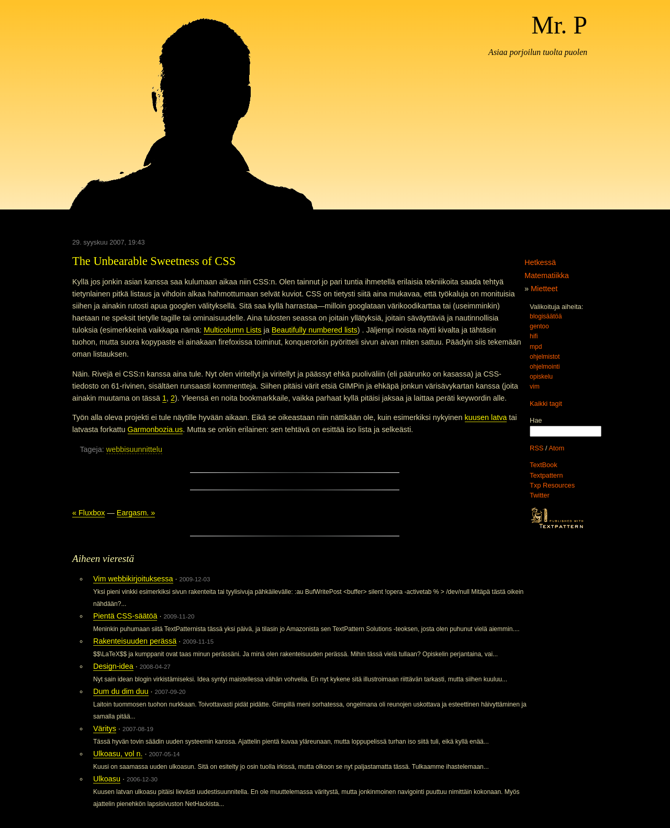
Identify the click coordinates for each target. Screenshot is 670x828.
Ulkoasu (106, 779)
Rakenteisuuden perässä (134, 641)
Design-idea (113, 666)
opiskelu (541, 376)
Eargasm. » (136, 513)
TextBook (543, 465)
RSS (536, 448)
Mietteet (544, 288)
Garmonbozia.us (155, 429)
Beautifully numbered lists (315, 330)
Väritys (104, 728)
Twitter (540, 495)
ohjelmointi (545, 366)
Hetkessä (540, 262)
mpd (536, 346)
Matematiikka (546, 275)
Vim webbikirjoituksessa (133, 579)
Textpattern (546, 475)
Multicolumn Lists (232, 330)
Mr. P (559, 25)
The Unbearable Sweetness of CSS (154, 261)
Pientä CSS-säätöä (125, 616)
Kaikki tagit (546, 403)
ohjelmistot (545, 356)
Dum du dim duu (121, 691)
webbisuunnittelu (134, 449)
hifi (534, 336)
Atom (556, 448)
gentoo (539, 326)
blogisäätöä (546, 316)
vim (535, 386)
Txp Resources (552, 485)
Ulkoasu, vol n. (117, 753)
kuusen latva (486, 417)
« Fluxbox (88, 513)
